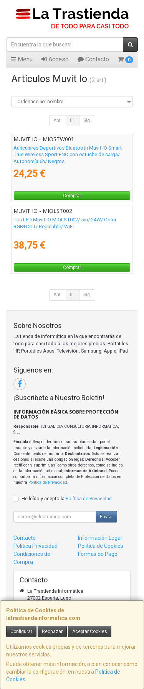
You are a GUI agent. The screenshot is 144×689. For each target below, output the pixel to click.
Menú (22, 59)
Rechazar (52, 631)
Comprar (72, 195)
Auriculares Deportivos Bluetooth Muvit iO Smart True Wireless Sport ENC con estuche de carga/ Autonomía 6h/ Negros (67, 154)
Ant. (57, 120)
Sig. (87, 120)
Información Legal (100, 538)
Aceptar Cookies (89, 631)
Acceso (55, 59)
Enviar (106, 516)
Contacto (93, 59)
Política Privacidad (35, 546)
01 (72, 120)
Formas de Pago (98, 554)
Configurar (21, 631)
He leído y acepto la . (67, 498)
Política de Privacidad (47, 482)
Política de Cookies (100, 546)
